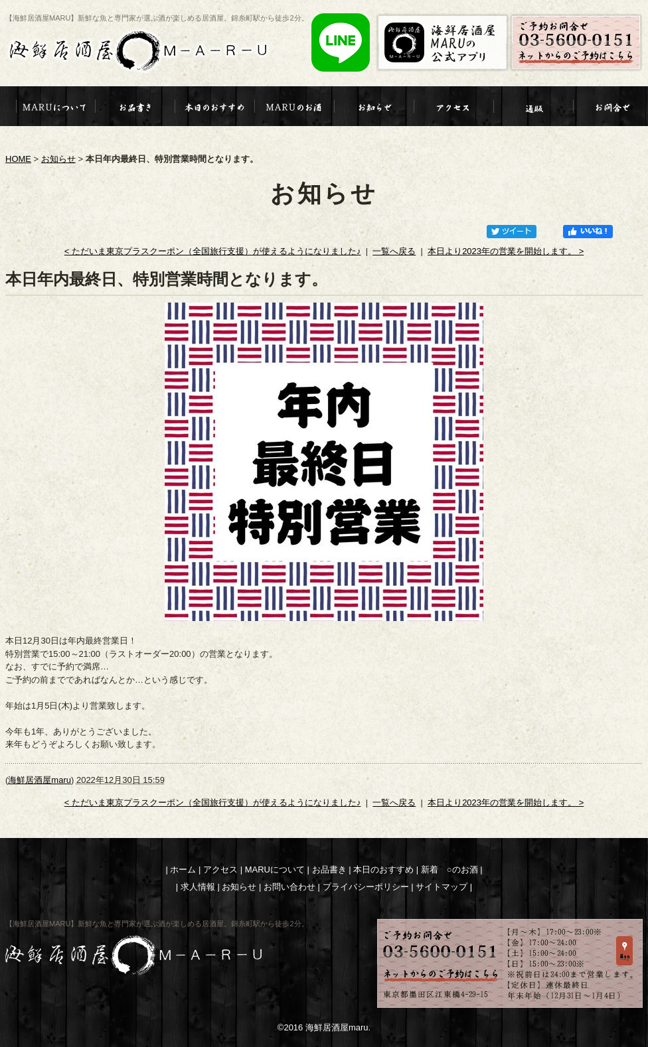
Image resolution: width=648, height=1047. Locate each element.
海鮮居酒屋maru (39, 780)
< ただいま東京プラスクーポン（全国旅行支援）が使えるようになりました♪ (212, 251)
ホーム (183, 869)
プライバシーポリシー (366, 887)
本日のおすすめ (383, 869)
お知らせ (58, 159)
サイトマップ (441, 887)
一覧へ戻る (394, 251)
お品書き (329, 869)
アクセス (220, 869)
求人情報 (198, 887)
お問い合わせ (289, 887)
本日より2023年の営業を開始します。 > (506, 251)
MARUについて (275, 869)
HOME (18, 159)
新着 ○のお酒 (449, 869)
